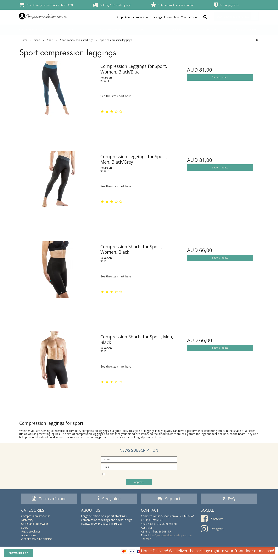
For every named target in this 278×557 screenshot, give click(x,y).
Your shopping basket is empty (238, 16)
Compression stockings (33, 29)
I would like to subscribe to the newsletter (142, 474)
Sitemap (146, 540)
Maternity (71, 29)
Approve (139, 482)
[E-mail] (139, 467)
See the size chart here (115, 96)
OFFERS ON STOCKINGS (247, 29)
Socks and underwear (108, 29)
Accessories (209, 29)
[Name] (139, 459)
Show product (220, 77)
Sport (143, 29)
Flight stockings (174, 29)
